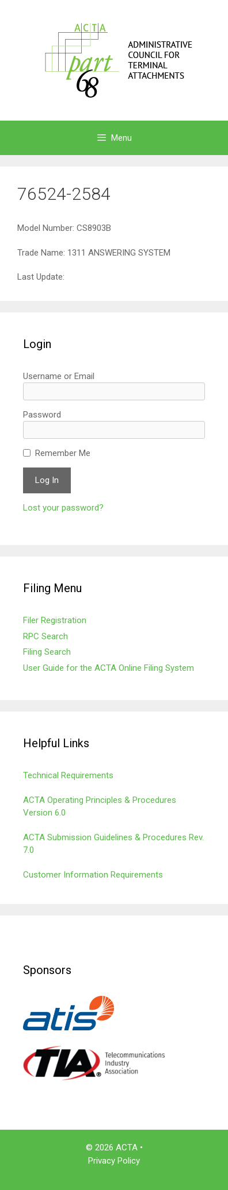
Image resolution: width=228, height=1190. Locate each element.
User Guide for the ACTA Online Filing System (108, 668)
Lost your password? (63, 508)
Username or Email (58, 376)
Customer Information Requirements (93, 875)
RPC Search (45, 636)
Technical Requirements (68, 775)
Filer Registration (54, 620)
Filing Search (47, 652)
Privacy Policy (114, 1161)
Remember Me (62, 453)
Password (42, 414)
